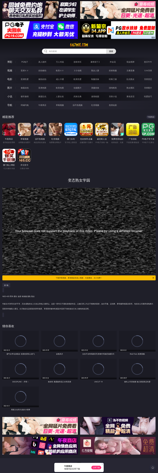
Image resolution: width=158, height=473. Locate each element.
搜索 (111, 51)
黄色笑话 (130, 96)
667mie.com (79, 44)
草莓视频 (60, 105)
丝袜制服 (113, 70)
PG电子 (24, 62)
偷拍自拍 (42, 79)
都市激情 (25, 96)
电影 (9, 79)
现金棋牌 (130, 62)
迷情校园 (95, 96)
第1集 (6, 285)
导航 (9, 105)
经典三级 (113, 79)
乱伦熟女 (130, 79)
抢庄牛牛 (148, 62)
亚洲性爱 (25, 79)
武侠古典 (77, 96)
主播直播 (130, 70)
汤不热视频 (77, 105)
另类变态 (148, 79)
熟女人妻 (95, 70)
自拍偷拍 (42, 70)
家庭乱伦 (42, 96)
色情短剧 (113, 105)
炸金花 (113, 62)
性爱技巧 (148, 96)
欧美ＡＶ (60, 70)
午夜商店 (42, 105)
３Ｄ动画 (77, 70)
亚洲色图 (42, 87)
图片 (9, 87)
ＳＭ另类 (148, 70)
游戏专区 (77, 62)
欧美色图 (60, 87)
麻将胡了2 (95, 62)
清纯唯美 (113, 87)
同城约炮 (25, 105)
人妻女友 (60, 96)
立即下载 (96, 467)
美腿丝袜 (95, 87)
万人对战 (60, 62)
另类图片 (148, 87)
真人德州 (42, 62)
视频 (9, 70)
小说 (9, 96)
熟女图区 (130, 87)
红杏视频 (95, 105)
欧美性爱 (77, 79)
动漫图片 (77, 87)
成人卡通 (60, 79)
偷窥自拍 (25, 87)
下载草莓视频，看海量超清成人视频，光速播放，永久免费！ (105, 277)
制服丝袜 (95, 79)
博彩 (9, 61)
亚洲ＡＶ (25, 70)
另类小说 (113, 96)
